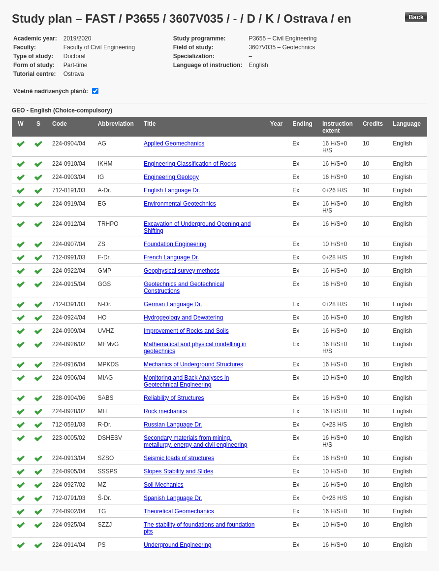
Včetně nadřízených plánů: (50, 91)
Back (416, 17)
